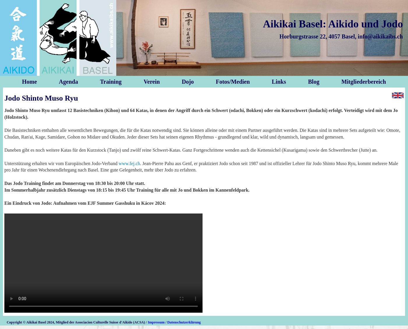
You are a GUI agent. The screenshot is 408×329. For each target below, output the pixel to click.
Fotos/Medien (233, 81)
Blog (313, 81)
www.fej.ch (129, 163)
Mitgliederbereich (363, 81)
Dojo (188, 81)
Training (111, 81)
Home (29, 81)
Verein (152, 81)
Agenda (68, 81)
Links (279, 81)
